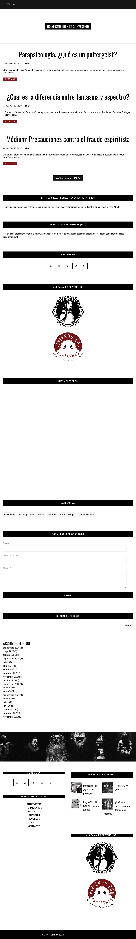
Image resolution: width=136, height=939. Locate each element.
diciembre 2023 (10, 673)
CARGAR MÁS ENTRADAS (68, 178)
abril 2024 (8, 666)
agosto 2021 (9, 698)
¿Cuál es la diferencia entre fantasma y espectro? (68, 96)
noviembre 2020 (11, 717)
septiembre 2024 (11, 658)
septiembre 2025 (11, 648)
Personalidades (86, 514)
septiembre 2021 (11, 695)
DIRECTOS (34, 822)
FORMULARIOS (34, 808)
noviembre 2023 (11, 677)
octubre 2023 (9, 680)
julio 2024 (7, 662)
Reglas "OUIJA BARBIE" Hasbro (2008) (91, 806)
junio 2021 (8, 706)
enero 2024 (8, 669)
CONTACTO (34, 826)
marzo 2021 (9, 709)
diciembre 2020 (10, 713)
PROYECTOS (34, 811)
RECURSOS (34, 819)
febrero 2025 (9, 655)
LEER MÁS (10, 79)
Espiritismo (9, 514)
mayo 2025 (8, 651)
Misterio (52, 514)
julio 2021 (7, 702)
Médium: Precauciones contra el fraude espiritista (68, 139)
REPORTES (34, 815)
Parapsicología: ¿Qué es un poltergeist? (68, 54)
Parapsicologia (67, 514)
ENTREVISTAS (34, 804)
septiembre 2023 (11, 684)
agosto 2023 (9, 687)
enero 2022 (8, 691)
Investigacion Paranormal (31, 514)
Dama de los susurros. (79, 934)
